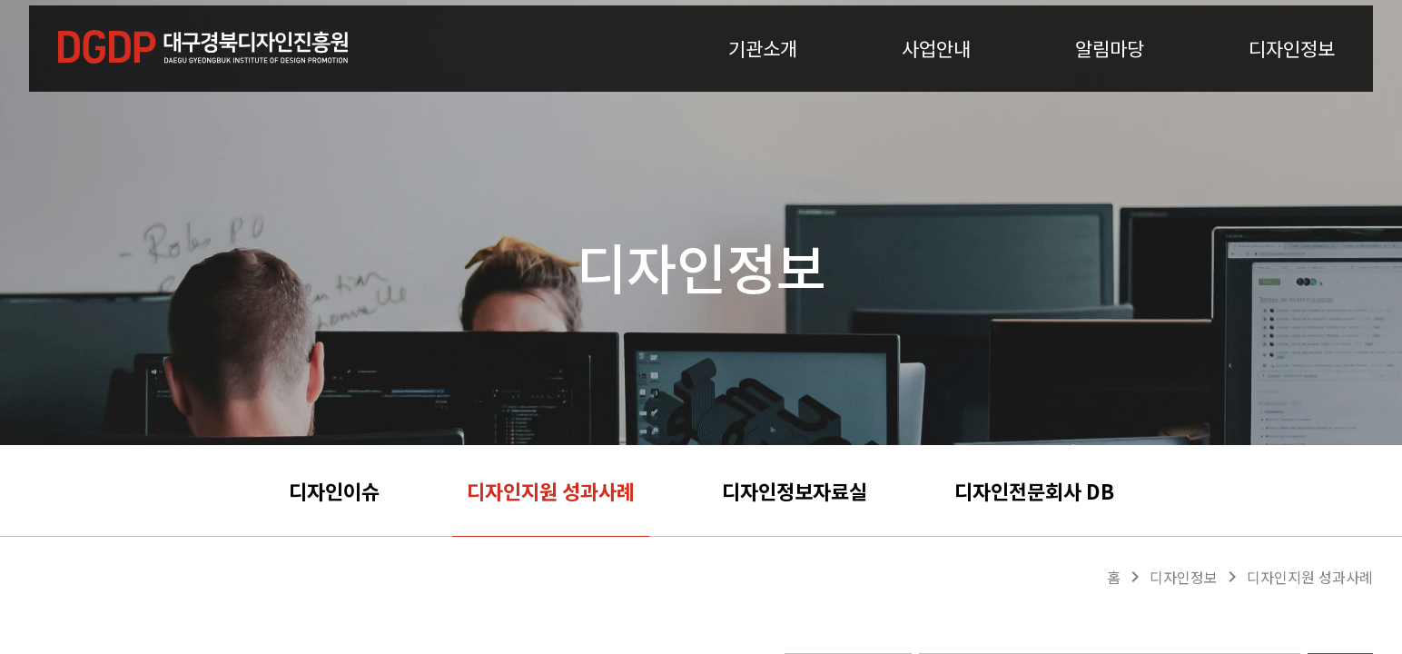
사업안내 (936, 71)
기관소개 (762, 71)
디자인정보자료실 (794, 490)
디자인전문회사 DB (1034, 490)
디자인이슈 (334, 490)
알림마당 (1109, 71)
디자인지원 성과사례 (551, 490)
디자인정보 (1292, 71)
